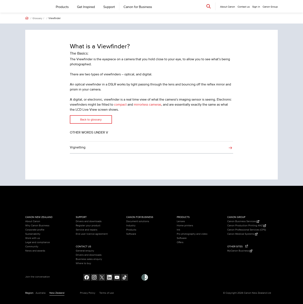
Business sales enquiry (89, 259)
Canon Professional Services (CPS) (246, 229)
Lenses (181, 221)
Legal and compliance (37, 242)
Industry (131, 225)
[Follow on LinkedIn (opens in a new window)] (109, 278)
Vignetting (77, 147)
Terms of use (106, 293)
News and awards (35, 250)
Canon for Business (138, 7)
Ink (178, 229)
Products (62, 7)
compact (120, 104)
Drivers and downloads (89, 221)
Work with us (32, 238)
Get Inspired (86, 7)
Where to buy (83, 263)
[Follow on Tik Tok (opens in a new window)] (124, 278)
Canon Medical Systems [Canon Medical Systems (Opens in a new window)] (242, 234)
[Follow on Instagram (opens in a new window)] (94, 278)
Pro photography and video (192, 234)
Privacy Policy (87, 293)
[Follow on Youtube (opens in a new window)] (117, 278)
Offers (180, 242)
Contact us (244, 6)
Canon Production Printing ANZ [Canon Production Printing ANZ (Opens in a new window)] (246, 225)
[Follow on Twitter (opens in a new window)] (101, 278)
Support (109, 7)
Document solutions (137, 221)
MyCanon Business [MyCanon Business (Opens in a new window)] (239, 250)
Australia (40, 293)
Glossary (37, 18)
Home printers (185, 225)
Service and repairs (86, 229)
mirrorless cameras (147, 104)
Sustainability (32, 234)
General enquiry (85, 250)
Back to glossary (91, 119)
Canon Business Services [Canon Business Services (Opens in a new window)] (243, 221)
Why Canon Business (37, 225)
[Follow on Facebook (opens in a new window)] (86, 278)
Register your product (88, 225)
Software (131, 234)
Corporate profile (34, 229)
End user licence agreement (92, 234)
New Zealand (56, 293)
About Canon (32, 221)
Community (31, 246)
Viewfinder (54, 18)
